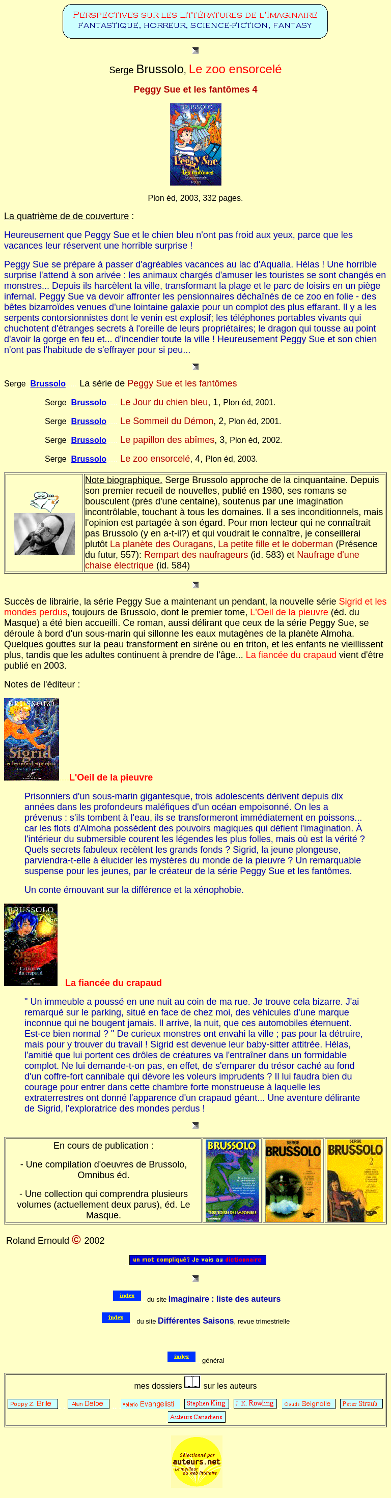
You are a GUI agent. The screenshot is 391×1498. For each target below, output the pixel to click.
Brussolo (48, 383)
